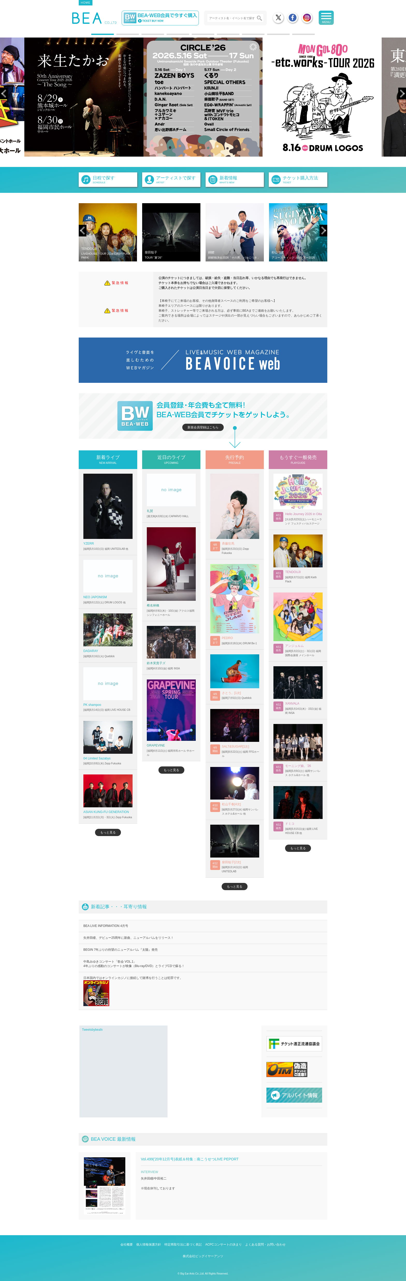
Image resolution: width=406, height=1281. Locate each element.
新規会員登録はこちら (203, 427)
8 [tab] (269, 36)
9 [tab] (295, 36)
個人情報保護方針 (148, 1244)
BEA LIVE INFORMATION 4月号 (105, 926)
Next (402, 93)
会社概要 (126, 1244)
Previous (4, 93)
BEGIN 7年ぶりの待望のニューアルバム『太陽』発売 (120, 949)
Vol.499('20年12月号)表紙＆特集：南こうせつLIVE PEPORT (189, 1159)
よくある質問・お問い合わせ (265, 1244)
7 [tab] (244, 36)
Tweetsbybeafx (92, 1029)
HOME (85, 2)
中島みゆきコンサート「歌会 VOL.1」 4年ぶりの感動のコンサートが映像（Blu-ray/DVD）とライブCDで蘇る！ (134, 964)
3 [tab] (144, 36)
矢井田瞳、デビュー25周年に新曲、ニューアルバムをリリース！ (128, 938)
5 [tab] (194, 36)
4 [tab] (169, 36)
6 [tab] (219, 36)
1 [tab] (94, 36)
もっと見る (108, 832)
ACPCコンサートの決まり (223, 1244)
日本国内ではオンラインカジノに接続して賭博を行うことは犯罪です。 (133, 991)
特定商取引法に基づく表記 (183, 1244)
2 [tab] (119, 36)
